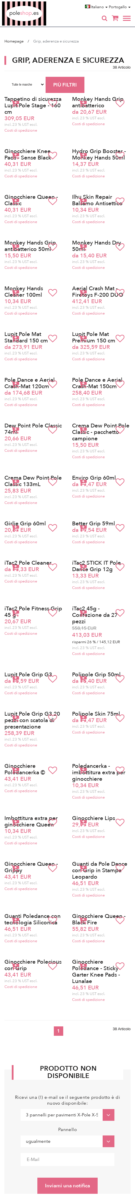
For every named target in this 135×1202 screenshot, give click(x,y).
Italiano (96, 7)
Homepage (14, 41)
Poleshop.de (38, 3)
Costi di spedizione (20, 130)
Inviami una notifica (67, 1185)
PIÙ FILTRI (65, 85)
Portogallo (120, 7)
